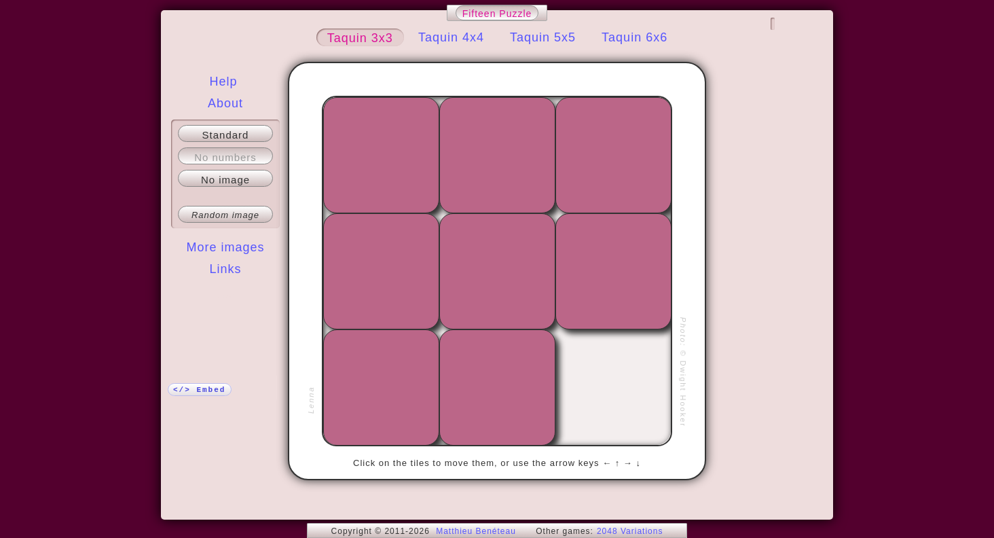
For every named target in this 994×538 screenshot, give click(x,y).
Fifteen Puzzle (497, 13)
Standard (225, 135)
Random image (225, 215)
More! (225, 296)
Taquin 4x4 (451, 37)
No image (225, 179)
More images (225, 247)
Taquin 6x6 (634, 37)
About (225, 103)
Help (223, 81)
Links (225, 269)
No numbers (225, 157)
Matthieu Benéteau (476, 531)
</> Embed (199, 390)
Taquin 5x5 (543, 37)
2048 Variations (630, 531)
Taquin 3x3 (360, 38)
